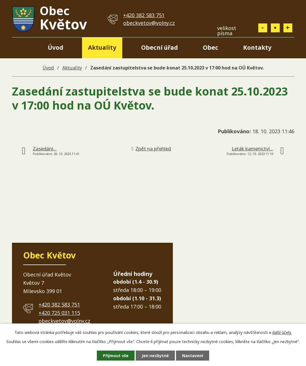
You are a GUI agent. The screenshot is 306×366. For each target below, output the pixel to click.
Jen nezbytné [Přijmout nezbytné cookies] (155, 355)
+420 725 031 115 (59, 312)
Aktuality (102, 47)
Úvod (55, 47)
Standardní (275, 27)
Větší (287, 27)
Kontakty (257, 47)
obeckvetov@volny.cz (149, 22)
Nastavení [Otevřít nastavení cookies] (192, 355)
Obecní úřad (159, 47)
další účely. (282, 332)
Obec (210, 47)
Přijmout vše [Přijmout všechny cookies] (116, 355)
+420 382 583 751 (144, 15)
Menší (262, 27)
